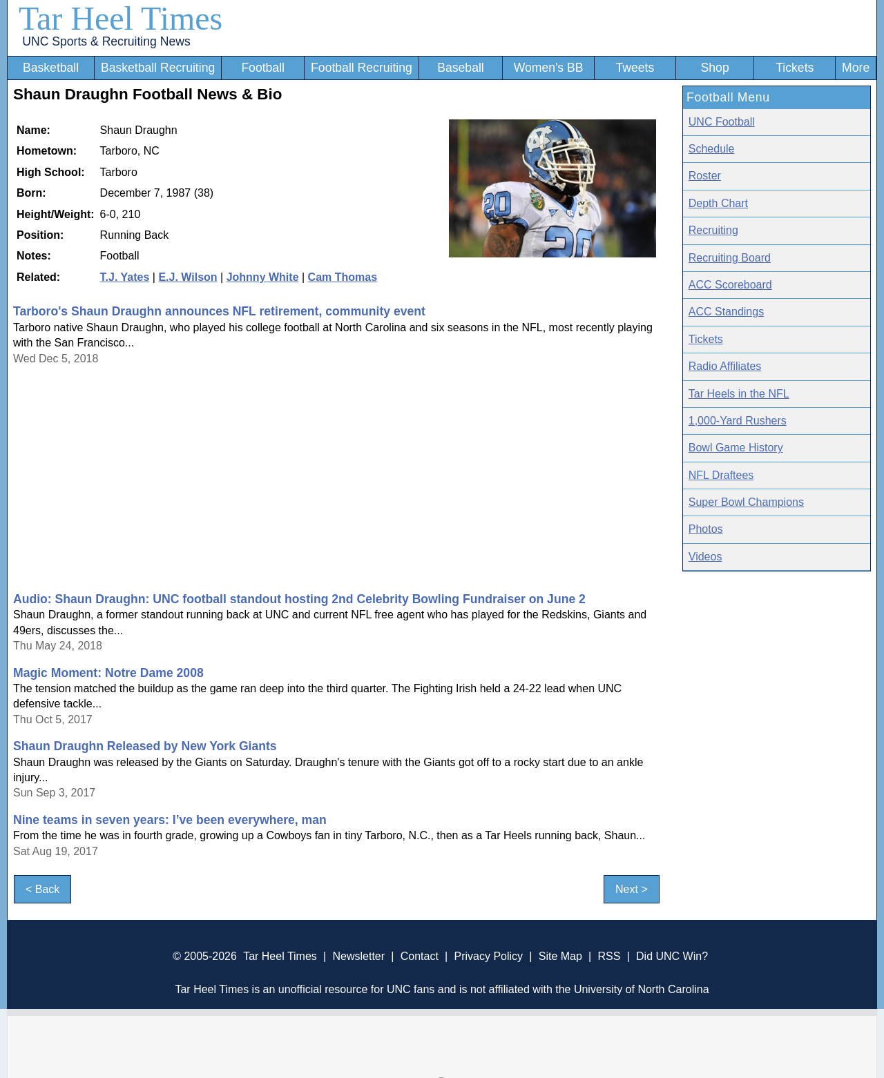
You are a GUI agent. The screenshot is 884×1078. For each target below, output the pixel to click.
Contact (420, 956)
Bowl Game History (736, 447)
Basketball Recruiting (158, 68)
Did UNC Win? (672, 956)
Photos (706, 529)
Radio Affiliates (725, 366)
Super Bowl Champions (746, 502)
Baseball (460, 68)
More (855, 68)
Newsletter (358, 956)
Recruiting (713, 230)
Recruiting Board (730, 258)
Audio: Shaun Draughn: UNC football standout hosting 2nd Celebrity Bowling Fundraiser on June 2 (299, 599)
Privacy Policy (488, 956)
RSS (608, 956)
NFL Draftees (721, 475)
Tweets (634, 68)
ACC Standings (726, 311)
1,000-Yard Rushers (738, 421)
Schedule (712, 149)
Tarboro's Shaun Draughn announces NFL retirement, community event (219, 311)
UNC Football (722, 122)
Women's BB (549, 68)
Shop (715, 68)
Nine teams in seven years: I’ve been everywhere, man (170, 820)
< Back (42, 889)
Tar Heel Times (120, 18)
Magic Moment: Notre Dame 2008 (108, 673)
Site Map (560, 956)
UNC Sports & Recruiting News (106, 41)
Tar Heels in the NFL (739, 394)
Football (263, 68)
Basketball (51, 68)
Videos (705, 556)
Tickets (795, 68)
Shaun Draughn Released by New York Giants (145, 746)
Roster (705, 176)
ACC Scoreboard (730, 285)
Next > (631, 889)
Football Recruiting (361, 68)
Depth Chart (718, 203)
